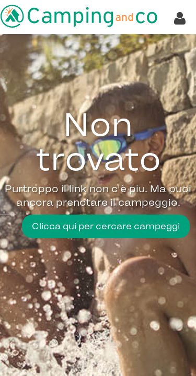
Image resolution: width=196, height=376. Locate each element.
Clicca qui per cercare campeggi (106, 226)
